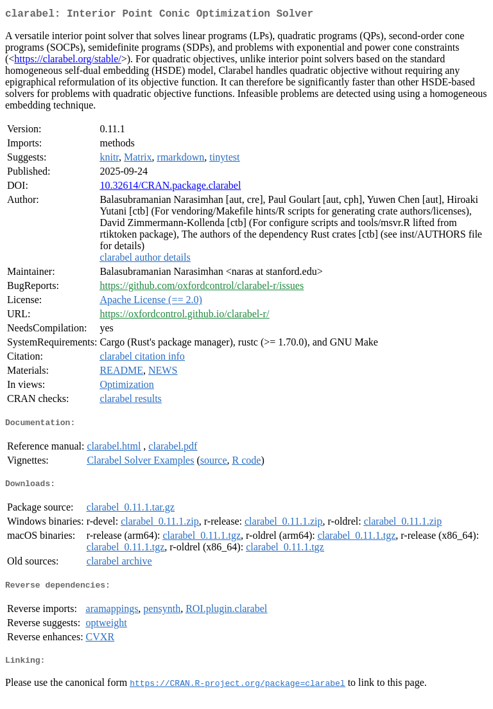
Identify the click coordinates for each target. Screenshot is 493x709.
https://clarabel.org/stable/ (67, 61)
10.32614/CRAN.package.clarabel (170, 187)
